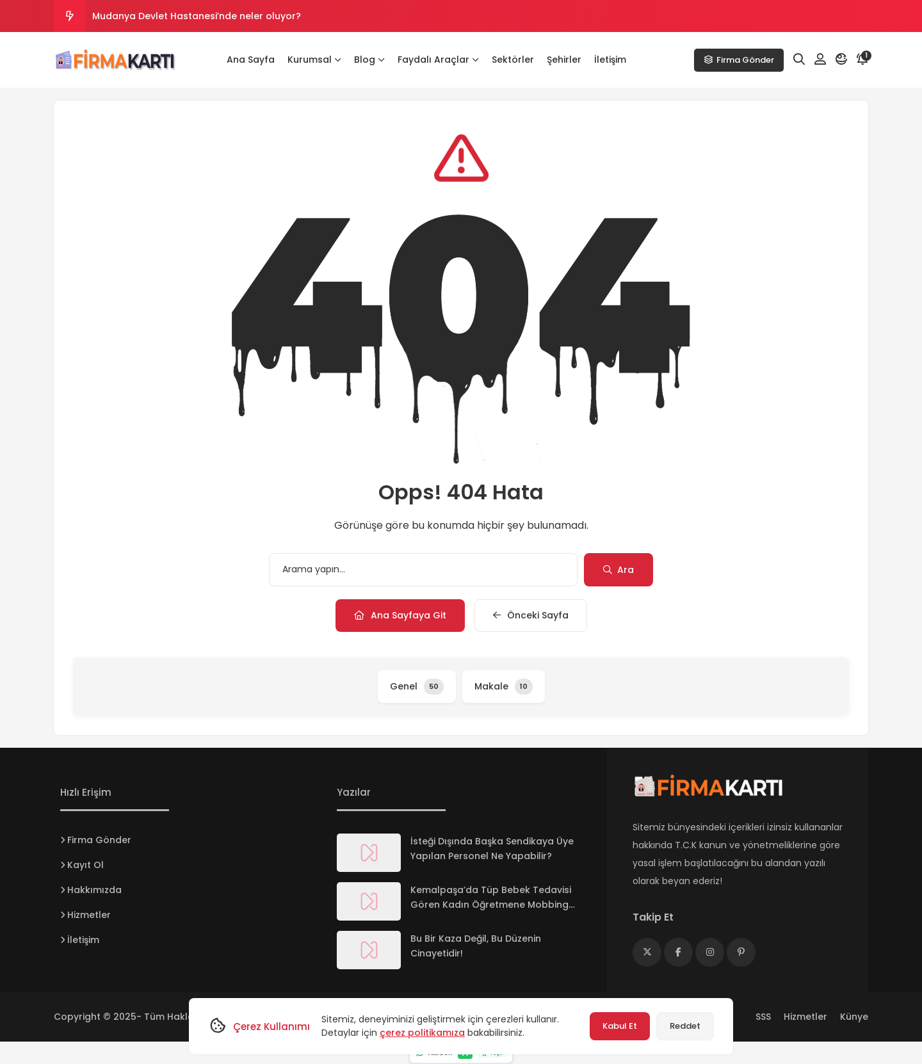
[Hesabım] (820, 59)
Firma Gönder (739, 60)
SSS (763, 1016)
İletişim (610, 59)
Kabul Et (620, 1026)
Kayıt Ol (85, 864)
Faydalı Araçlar (438, 59)
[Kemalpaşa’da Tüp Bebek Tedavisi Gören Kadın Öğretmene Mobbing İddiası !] (369, 901)
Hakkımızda (94, 889)
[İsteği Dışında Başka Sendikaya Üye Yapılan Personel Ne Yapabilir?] (369, 853)
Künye (854, 1016)
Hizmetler (89, 914)
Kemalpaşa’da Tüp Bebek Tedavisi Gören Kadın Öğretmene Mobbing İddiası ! (490, 904)
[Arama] (799, 59)
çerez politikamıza (422, 1032)
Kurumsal (314, 59)
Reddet (685, 1026)
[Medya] (647, 952)
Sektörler (513, 59)
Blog (369, 59)
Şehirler (564, 59)
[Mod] (841, 59)
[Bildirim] (862, 59)
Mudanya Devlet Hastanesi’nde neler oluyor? (196, 16)
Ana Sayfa (251, 59)
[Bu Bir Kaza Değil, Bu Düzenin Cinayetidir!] (369, 950)
